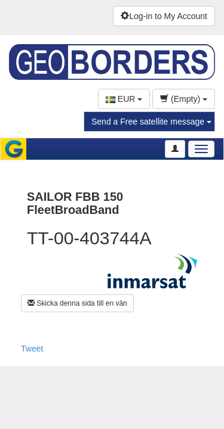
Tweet (32, 348)
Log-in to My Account (164, 16)
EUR (124, 99)
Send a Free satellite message (151, 121)
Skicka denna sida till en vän (77, 303)
